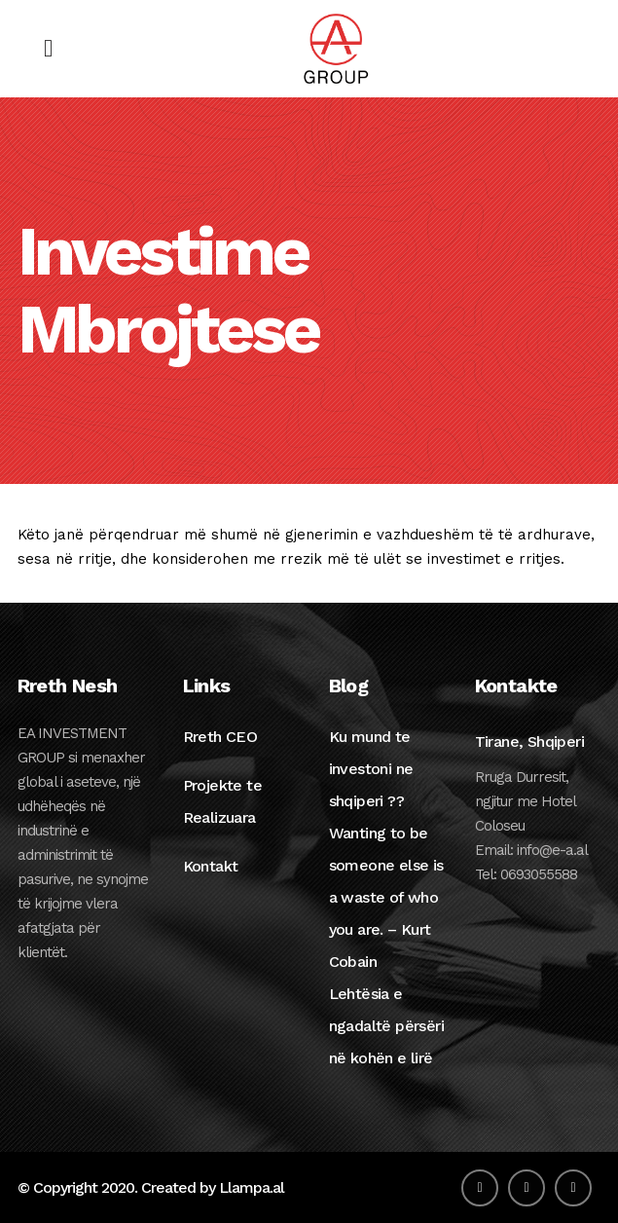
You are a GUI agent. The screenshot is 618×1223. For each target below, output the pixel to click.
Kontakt (210, 866)
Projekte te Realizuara (222, 801)
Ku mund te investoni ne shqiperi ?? (371, 768)
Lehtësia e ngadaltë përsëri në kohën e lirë (386, 1025)
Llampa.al (251, 1187)
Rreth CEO (220, 736)
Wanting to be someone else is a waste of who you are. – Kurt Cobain (386, 897)
